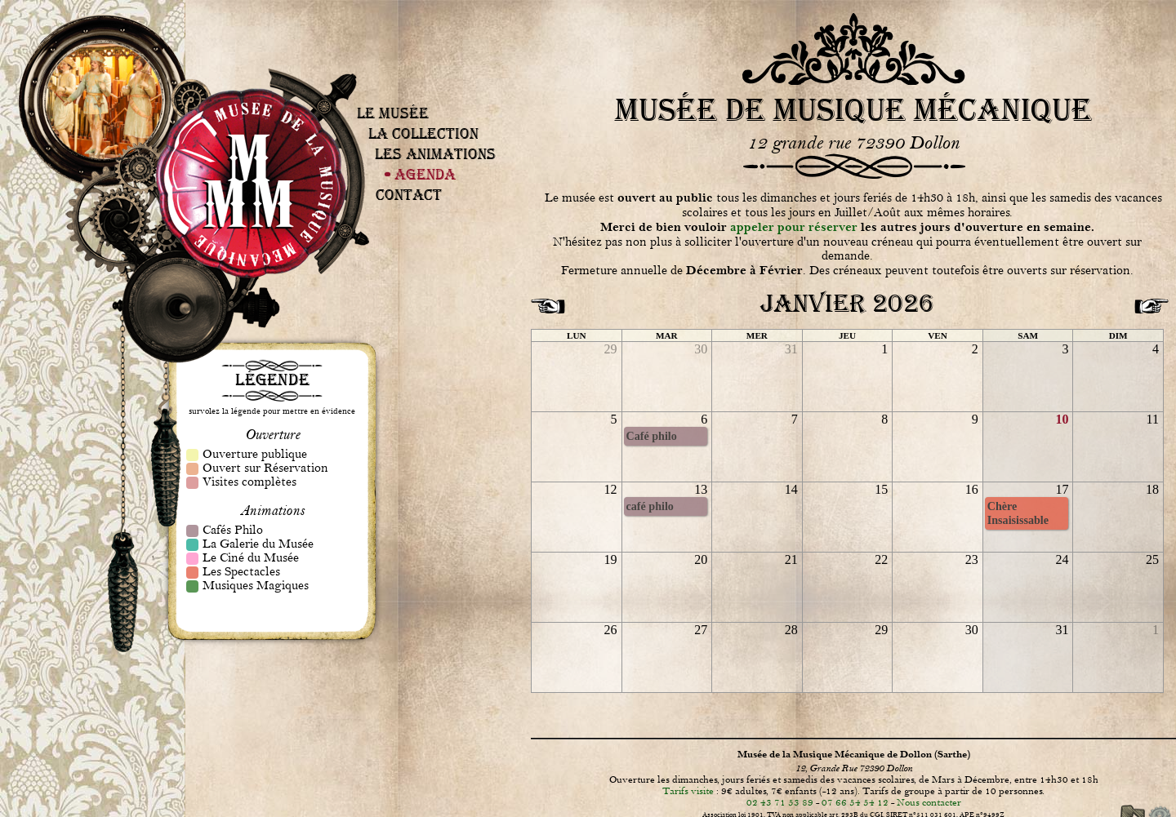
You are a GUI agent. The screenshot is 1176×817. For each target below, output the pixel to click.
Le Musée (393, 113)
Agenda (425, 174)
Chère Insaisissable (1018, 513)
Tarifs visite (688, 791)
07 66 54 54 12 (855, 802)
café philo (650, 506)
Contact (409, 194)
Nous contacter (929, 802)
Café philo (651, 435)
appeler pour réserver (794, 227)
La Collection (423, 133)
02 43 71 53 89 (779, 802)
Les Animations (435, 153)
